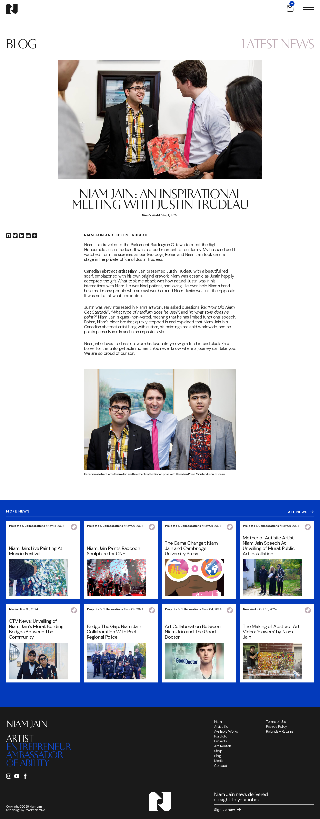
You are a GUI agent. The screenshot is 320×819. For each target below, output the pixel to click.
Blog (217, 755)
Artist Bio (221, 726)
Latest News (277, 45)
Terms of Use (276, 721)
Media (218, 760)
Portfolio (220, 736)
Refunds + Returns (279, 731)
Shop (218, 750)
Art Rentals (222, 746)
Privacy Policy (276, 726)
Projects (220, 741)
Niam (218, 721)
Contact (220, 765)
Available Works (226, 731)
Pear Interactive (35, 810)
